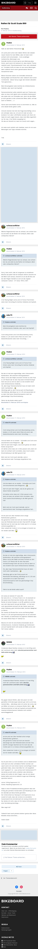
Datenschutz (6, 928)
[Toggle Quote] (4, 256)
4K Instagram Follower (9, 943)
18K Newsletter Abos (9, 945)
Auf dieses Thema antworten (19, 36)
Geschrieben (15, 45)
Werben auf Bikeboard (9, 915)
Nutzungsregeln (6, 930)
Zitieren (8, 144)
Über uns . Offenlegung (9, 911)
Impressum (5, 917)
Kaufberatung (17, 30)
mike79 (9, 315)
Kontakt (19, 891)
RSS (4, 947)
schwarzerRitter (13, 226)
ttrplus (6, 28)
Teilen (19, 866)
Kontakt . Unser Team (8, 913)
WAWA (9, 642)
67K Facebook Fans (9, 941)
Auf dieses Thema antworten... (14, 857)
